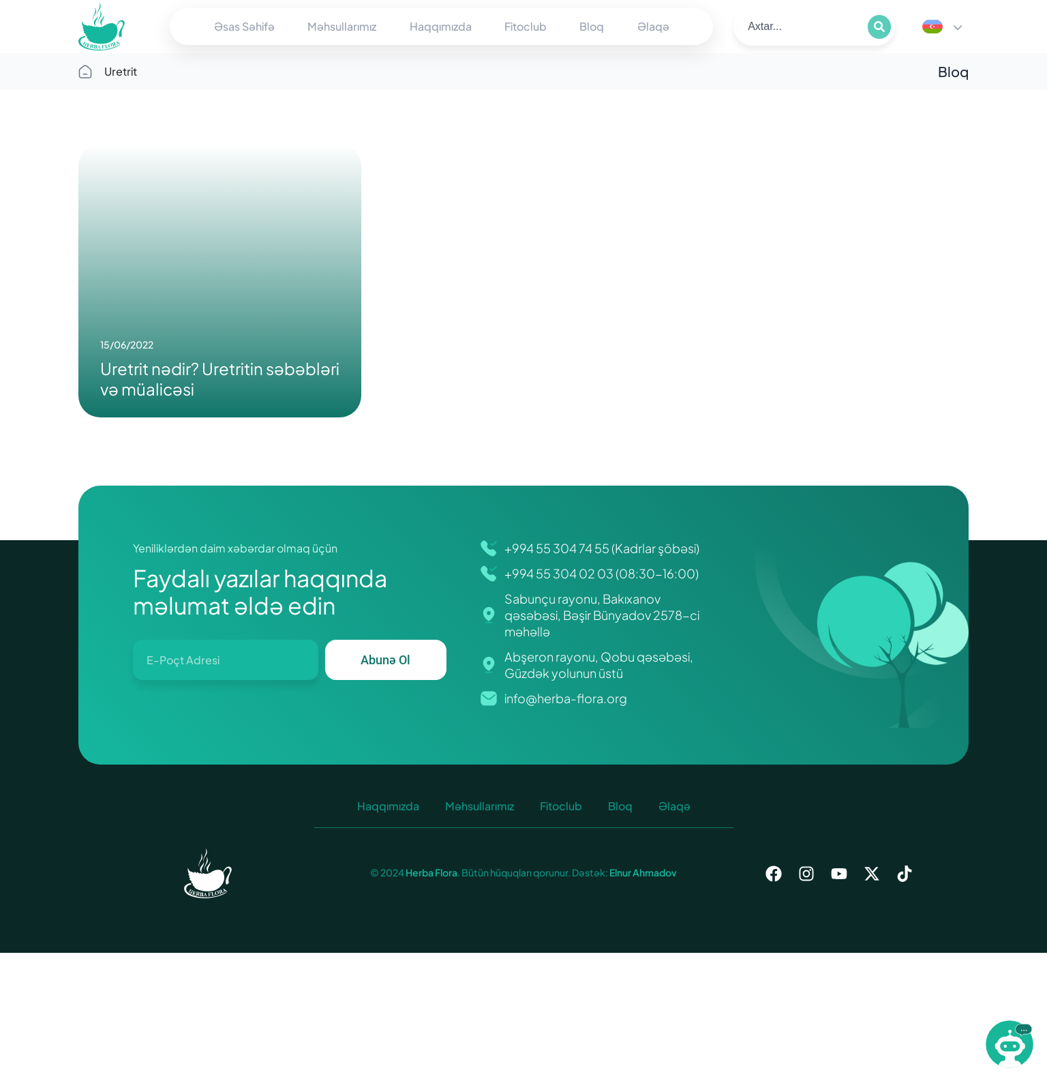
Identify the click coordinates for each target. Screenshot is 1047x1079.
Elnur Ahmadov (642, 872)
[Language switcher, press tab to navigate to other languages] (942, 26)
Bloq (591, 26)
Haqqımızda (441, 26)
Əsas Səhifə (244, 26)
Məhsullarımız (341, 26)
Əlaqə (653, 26)
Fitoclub (525, 26)
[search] (799, 26)
